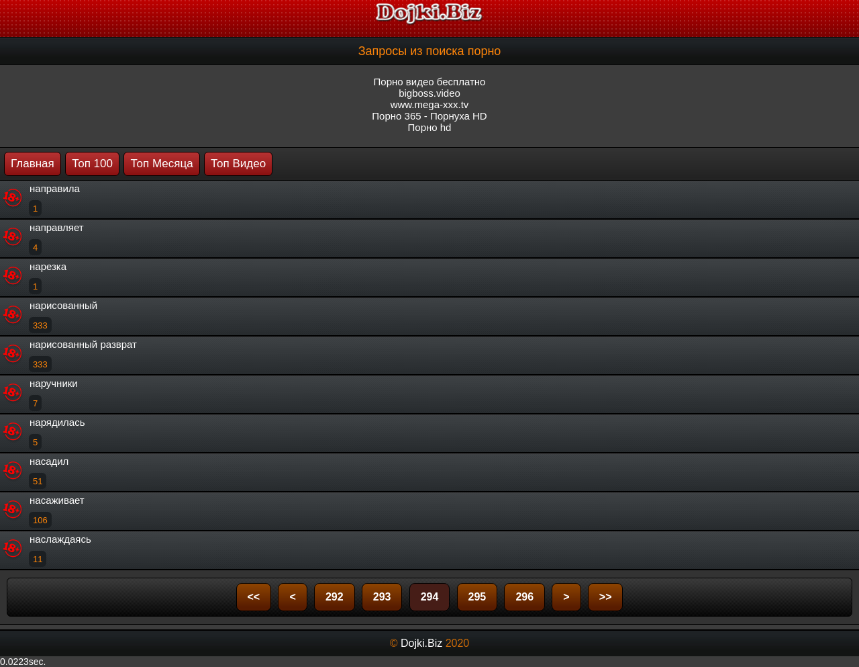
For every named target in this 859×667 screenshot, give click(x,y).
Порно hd (430, 127)
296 (524, 597)
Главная (32, 163)
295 (477, 597)
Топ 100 (92, 163)
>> (605, 597)
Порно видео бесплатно (430, 81)
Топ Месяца (161, 163)
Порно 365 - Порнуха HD (429, 116)
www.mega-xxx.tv (430, 104)
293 (382, 597)
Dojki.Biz (421, 643)
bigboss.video (429, 93)
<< (254, 597)
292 (334, 597)
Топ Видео (238, 163)
